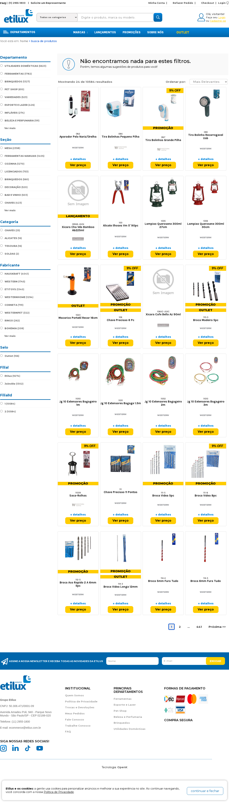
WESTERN (12, 281)
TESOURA (11, 245)
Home (24, 41)
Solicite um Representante (48, 3)
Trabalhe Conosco (78, 726)
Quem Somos (74, 695)
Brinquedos (122, 723)
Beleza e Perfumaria (128, 717)
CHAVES (11, 202)
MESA (10, 148)
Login (222, 3)
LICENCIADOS (14, 171)
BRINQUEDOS (15, 81)
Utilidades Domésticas (129, 729)
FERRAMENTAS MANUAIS (22, 155)
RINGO (10, 320)
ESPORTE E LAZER (17, 104)
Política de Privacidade (81, 701)
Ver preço (78, 165)
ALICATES (11, 238)
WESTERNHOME (16, 297)
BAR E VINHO (14, 194)
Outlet (182, 32)
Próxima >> (217, 627)
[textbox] (118, 17)
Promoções (132, 32)
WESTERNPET (15, 312)
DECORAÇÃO (14, 187)
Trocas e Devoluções (79, 707)
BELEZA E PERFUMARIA (19, 120)
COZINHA (12, 163)
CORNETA (11, 304)
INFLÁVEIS (12, 112)
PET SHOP (12, 89)
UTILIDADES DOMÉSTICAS (23, 65)
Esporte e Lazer (125, 705)
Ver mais (10, 128)
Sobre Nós (155, 32)
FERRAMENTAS (16, 73)
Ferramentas (123, 698)
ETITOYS (12, 289)
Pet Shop (120, 711)
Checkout (208, 3)
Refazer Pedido (184, 3)
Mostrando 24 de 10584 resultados (85, 82)
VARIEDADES (13, 97)
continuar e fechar (205, 791)
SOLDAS (9, 253)
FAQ (3, 3)
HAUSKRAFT (14, 273)
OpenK (122, 767)
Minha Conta (157, 3)
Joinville (11, 383)
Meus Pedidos (75, 713)
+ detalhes (78, 159)
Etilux (10, 375)
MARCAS (80, 32)
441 (199, 627)
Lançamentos (105, 32)
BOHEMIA (12, 328)
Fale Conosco (74, 720)
